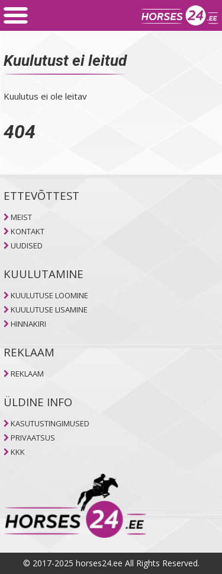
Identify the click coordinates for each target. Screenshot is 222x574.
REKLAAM (27, 373)
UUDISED (27, 245)
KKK (18, 452)
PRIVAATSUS (33, 437)
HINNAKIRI (28, 323)
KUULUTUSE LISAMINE (49, 309)
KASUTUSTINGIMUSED (50, 423)
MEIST (21, 217)
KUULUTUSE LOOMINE (49, 295)
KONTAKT (27, 231)
